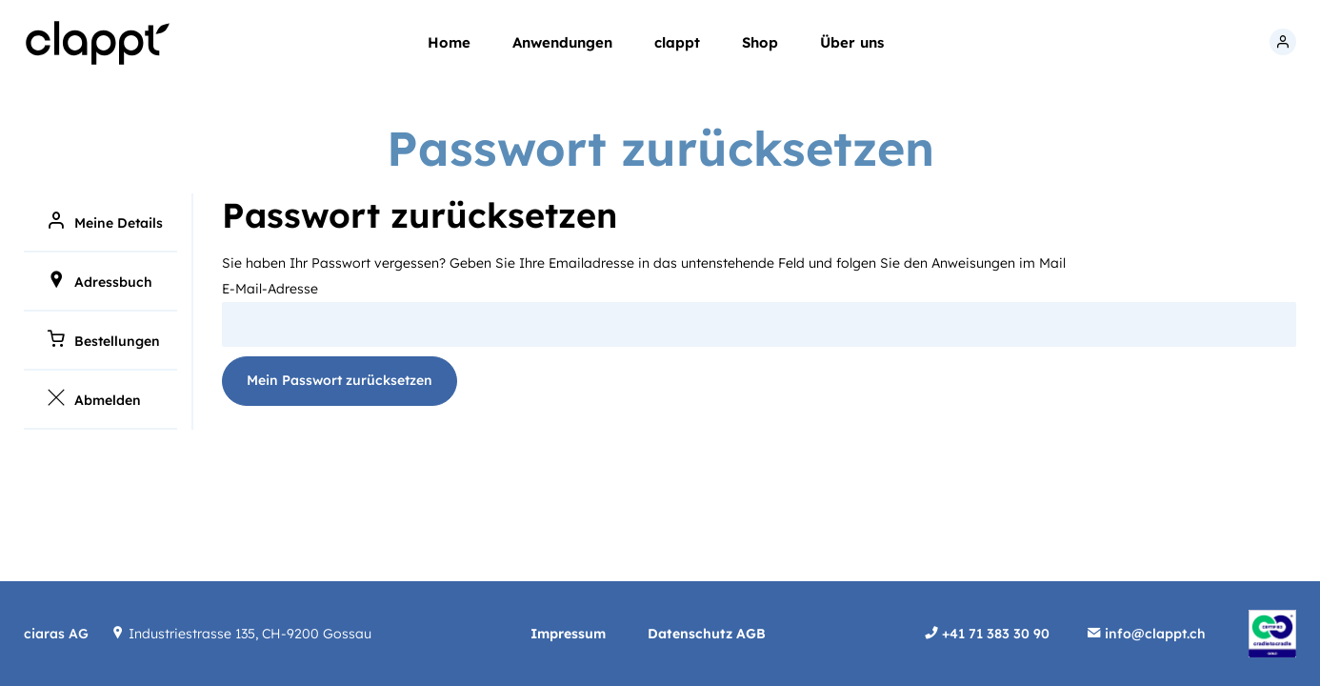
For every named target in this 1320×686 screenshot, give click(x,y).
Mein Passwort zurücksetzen (339, 380)
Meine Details (118, 223)
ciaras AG (56, 633)
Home (449, 42)
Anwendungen (562, 42)
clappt (677, 42)
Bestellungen (117, 341)
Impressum (570, 633)
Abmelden (107, 400)
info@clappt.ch (1153, 633)
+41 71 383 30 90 (994, 633)
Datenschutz (692, 633)
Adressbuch (113, 282)
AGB (751, 633)
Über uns (852, 42)
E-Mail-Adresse (270, 288)
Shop (760, 42)
